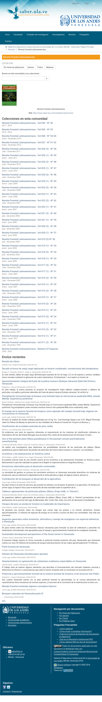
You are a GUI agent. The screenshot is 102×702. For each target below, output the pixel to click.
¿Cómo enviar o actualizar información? (75, 631)
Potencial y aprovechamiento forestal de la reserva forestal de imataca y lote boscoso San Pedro (50, 573)
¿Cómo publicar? (66, 629)
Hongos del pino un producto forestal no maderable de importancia (35, 504)
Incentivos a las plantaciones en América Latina (26, 453)
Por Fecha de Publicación (69, 613)
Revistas (11, 49)
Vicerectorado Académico (18, 620)
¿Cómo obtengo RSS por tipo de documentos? (78, 642)
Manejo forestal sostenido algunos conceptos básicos (29, 586)
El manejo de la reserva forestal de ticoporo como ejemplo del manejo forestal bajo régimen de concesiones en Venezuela (49, 412)
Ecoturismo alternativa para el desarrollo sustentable (28, 466)
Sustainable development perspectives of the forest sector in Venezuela (38, 534)
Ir (46, 78)
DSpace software (64, 665)
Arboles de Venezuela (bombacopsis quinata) (25, 554)
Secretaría (12, 625)
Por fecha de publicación (14, 67)
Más (4, 601)
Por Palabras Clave (67, 621)
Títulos (40, 67)
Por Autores (64, 616)
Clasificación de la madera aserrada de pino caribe (27, 426)
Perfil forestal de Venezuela (16, 546)
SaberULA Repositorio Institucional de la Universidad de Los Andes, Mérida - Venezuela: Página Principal (51, 47)
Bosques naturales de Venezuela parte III (22, 593)
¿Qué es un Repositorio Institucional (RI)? (76, 639)
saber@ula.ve (16, 651)
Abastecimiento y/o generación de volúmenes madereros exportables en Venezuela (44, 561)
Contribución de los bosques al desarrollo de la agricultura (31, 479)
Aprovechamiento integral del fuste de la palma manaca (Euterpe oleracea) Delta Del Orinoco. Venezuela (49, 382)
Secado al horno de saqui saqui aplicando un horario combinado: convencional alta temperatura (50, 368)
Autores (30, 67)
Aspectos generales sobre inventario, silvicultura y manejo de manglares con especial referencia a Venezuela (50, 520)
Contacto (6, 691)
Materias (50, 67)
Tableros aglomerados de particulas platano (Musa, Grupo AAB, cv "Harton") (40, 491)
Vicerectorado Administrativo (20, 623)
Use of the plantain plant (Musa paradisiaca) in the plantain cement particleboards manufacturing (43, 440)
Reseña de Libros (10, 361)
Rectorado (12, 617)
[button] (76, 3)
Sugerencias (17, 691)
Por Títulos (63, 618)
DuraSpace (58, 668)
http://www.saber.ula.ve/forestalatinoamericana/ (53, 113)
